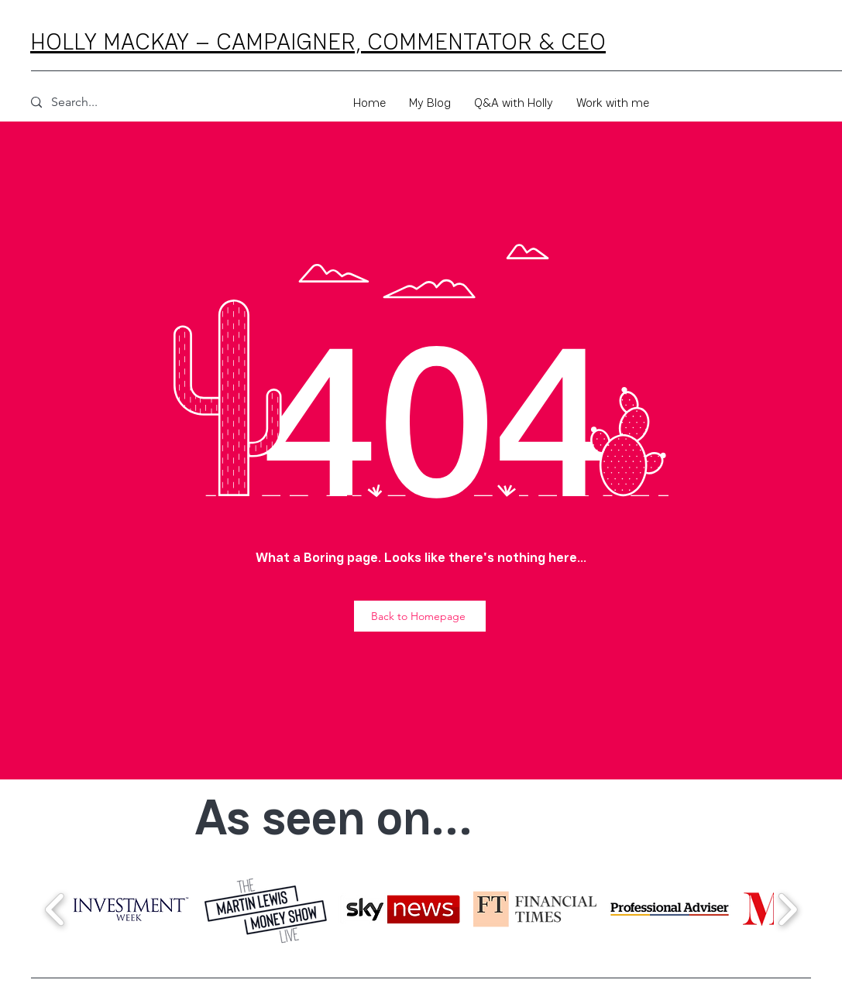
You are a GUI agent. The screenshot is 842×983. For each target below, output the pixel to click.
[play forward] (787, 909)
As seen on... (333, 817)
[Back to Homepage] (420, 616)
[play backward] (55, 909)
